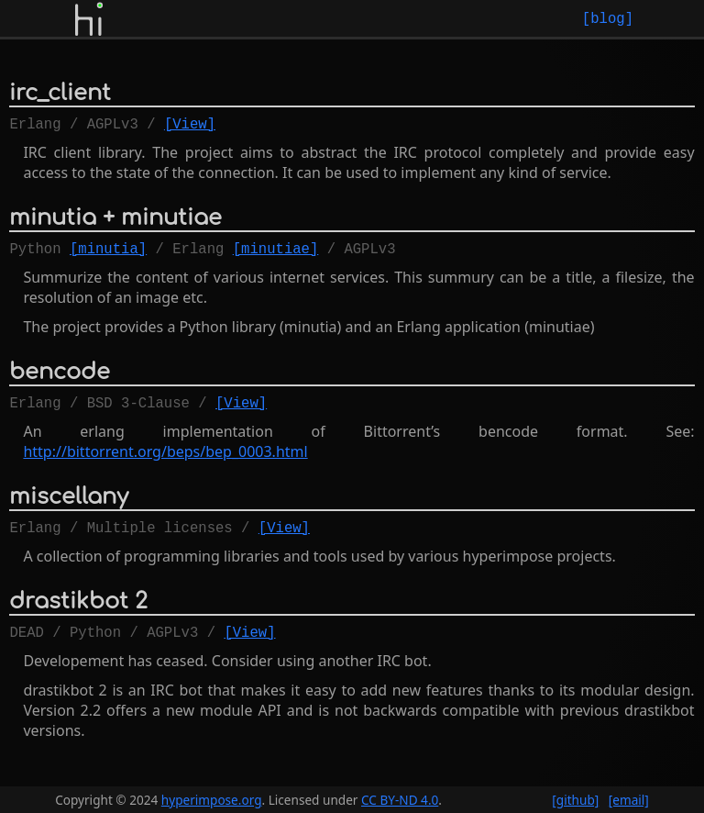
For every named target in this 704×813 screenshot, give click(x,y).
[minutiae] (276, 255)
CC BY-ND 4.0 (399, 799)
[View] (189, 127)
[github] (575, 799)
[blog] (607, 18)
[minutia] (108, 255)
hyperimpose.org (211, 799)
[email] (629, 799)
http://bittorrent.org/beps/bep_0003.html (165, 462)
